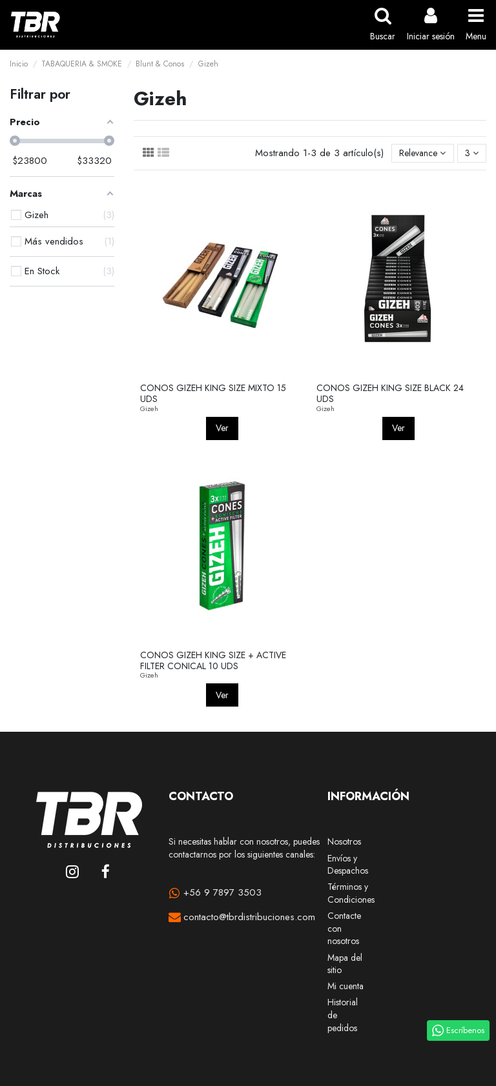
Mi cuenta (345, 986)
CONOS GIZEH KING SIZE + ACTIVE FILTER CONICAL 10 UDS (213, 660)
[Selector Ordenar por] (422, 153)
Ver (222, 427)
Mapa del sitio (344, 964)
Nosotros (344, 842)
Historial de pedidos (342, 1015)
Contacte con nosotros (344, 928)
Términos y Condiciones (351, 893)
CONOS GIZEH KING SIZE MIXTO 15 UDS (213, 393)
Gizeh (149, 408)
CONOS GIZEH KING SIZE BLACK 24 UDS (390, 393)
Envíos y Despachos (347, 865)
